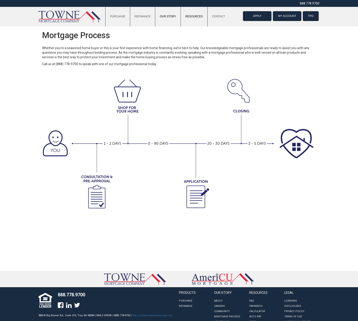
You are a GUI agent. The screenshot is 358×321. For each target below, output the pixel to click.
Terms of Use (293, 316)
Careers (219, 306)
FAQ (251, 300)
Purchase (185, 300)
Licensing (290, 300)
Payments (256, 306)
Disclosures (292, 306)
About (218, 300)
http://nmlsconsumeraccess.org (152, 315)
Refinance (185, 306)
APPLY (257, 16)
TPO (311, 16)
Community (222, 311)
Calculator (257, 311)
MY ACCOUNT (287, 16)
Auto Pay (255, 316)
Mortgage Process (227, 316)
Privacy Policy (294, 311)
